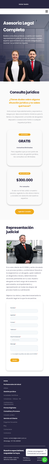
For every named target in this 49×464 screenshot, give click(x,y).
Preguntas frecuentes (10, 422)
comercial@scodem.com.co (17, 438)
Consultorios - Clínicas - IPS (12, 399)
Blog (5, 426)
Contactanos (8, 429)
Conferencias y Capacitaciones (9, 403)
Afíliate (6, 388)
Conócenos (7, 433)
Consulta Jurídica (9, 415)
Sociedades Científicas (11, 395)
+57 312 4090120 (16, 441)
